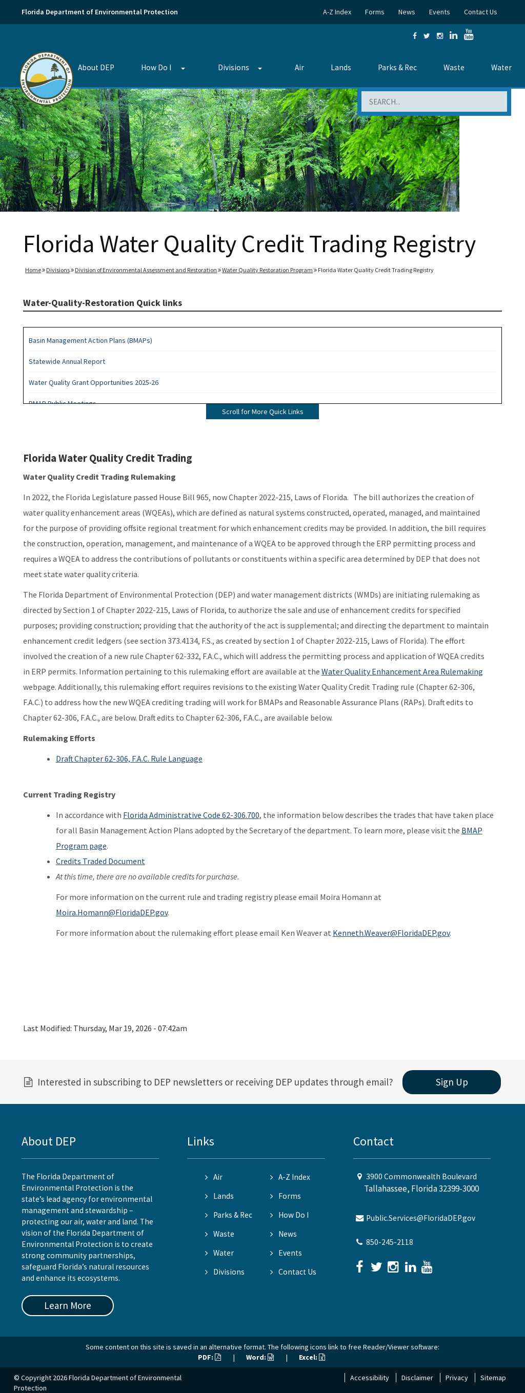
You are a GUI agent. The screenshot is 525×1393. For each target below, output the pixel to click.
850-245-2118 (389, 1242)
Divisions (233, 67)
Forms (375, 11)
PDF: (209, 1357)
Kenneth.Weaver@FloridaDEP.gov (391, 933)
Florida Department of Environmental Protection (100, 11)
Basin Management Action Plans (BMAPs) (90, 340)
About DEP (96, 67)
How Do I (156, 67)
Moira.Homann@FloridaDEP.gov (112, 912)
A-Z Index (337, 11)
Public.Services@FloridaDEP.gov (420, 1218)
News (406, 11)
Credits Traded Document (100, 861)
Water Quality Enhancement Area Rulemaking (402, 671)
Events (439, 11)
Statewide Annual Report (67, 361)
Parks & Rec (397, 67)
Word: (260, 1357)
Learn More (67, 1305)
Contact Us (480, 11)
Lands (341, 67)
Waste (454, 67)
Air (299, 67)
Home (33, 270)
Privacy (457, 1377)
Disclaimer (417, 1377)
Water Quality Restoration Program (267, 270)
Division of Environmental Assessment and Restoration (146, 270)
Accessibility (369, 1377)
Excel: (312, 1357)
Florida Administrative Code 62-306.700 (191, 815)
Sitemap (493, 1377)
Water (501, 67)
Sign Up (452, 1082)
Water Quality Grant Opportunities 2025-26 (93, 382)
